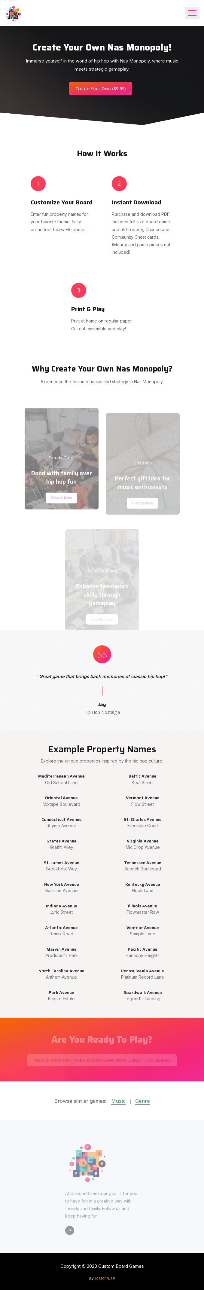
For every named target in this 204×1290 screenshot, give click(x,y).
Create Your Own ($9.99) (100, 88)
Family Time (62, 474)
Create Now (61, 514)
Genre (142, 1100)
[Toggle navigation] (192, 13)
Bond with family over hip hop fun (61, 493)
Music (118, 1100)
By (102, 1278)
